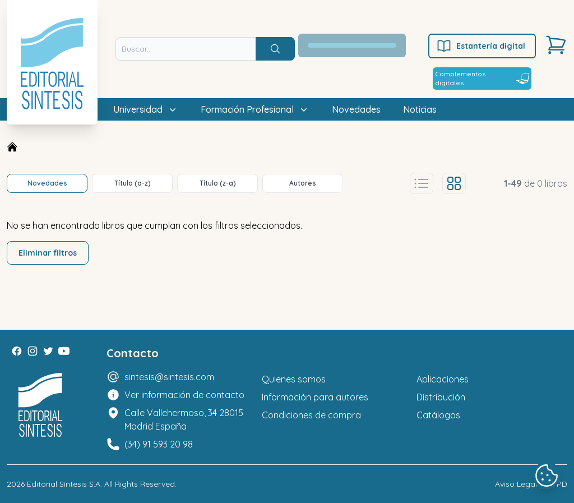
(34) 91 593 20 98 (158, 444)
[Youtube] (64, 351)
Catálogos (438, 415)
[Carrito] (556, 45)
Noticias (420, 109)
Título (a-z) (132, 183)
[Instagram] (32, 351)
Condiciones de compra (311, 415)
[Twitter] (48, 351)
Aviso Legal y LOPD (531, 484)
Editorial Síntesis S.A (63, 484)
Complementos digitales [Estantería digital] (482, 78)
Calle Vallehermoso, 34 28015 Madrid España (183, 419)
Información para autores (315, 397)
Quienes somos (294, 379)
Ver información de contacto (184, 394)
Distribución (440, 397)
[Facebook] (16, 351)
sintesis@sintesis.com (169, 376)
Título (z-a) (218, 183)
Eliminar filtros (47, 253)
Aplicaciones (442, 379)
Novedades (356, 109)
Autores (302, 183)
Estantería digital (480, 46)
